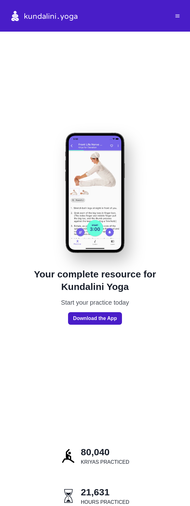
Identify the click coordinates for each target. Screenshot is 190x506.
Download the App (95, 318)
